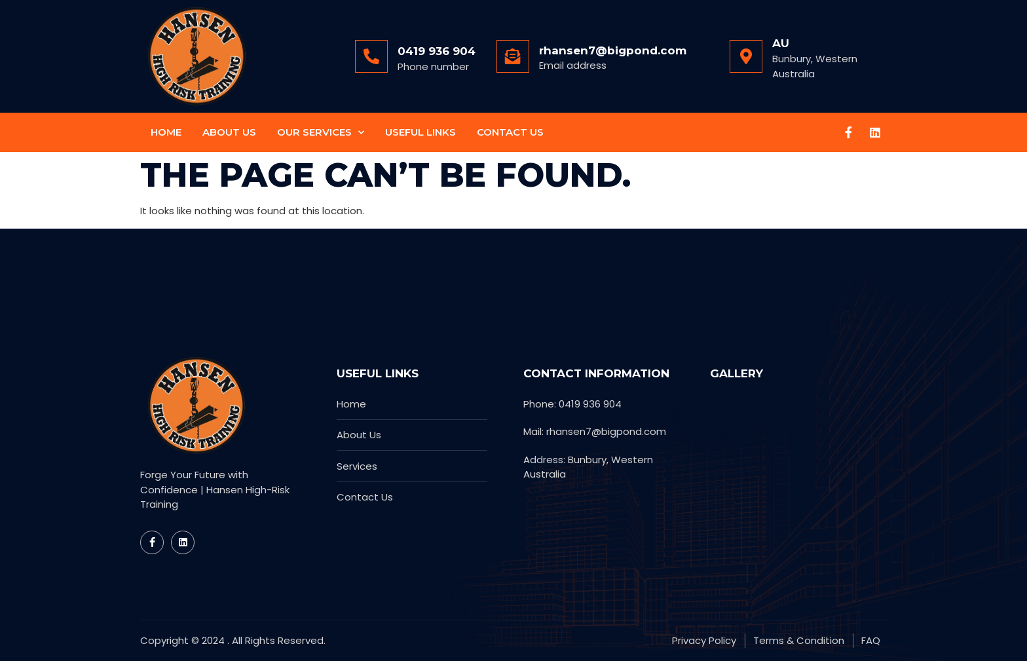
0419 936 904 (437, 51)
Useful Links (420, 132)
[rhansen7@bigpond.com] (512, 56)
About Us (229, 132)
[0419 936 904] (371, 56)
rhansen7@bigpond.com (612, 50)
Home (166, 132)
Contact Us (510, 132)
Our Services (320, 133)
